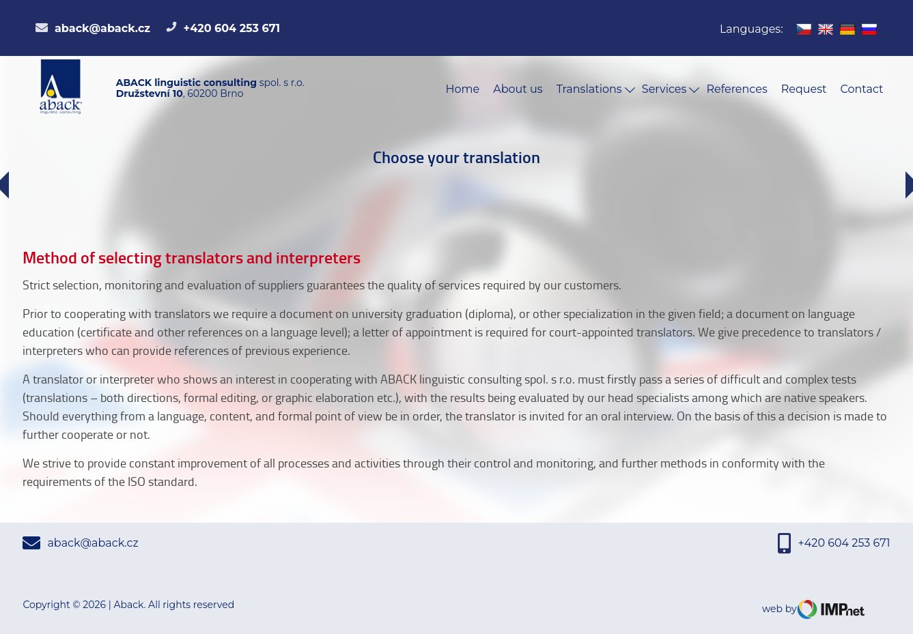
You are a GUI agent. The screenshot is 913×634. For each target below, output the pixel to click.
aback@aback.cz (93, 28)
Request (804, 89)
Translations (596, 89)
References (736, 89)
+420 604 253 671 (223, 28)
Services (671, 89)
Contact (862, 89)
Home (463, 89)
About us (517, 89)
